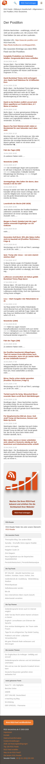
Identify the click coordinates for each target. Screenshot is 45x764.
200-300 (31, 758)
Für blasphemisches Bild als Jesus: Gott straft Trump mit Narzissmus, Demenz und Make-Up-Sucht (20, 418)
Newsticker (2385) (11, 162)
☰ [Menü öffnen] (41, 3)
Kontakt (6, 735)
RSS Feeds (8, 9)
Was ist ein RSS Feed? (12, 752)
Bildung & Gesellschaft (22, 9)
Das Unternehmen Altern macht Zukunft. (20, 595)
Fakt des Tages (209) (12, 150)
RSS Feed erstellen (11, 750)
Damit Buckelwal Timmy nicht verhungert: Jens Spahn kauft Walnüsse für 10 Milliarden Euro (21, 80)
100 (17, 758)
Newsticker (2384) (11, 321)
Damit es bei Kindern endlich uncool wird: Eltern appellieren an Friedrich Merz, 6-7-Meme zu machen (20, 104)
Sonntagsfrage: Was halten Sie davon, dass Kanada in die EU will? (21, 183)
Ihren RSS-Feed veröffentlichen (18, 722)
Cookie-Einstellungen (11, 741)
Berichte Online (10, 688)
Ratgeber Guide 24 (12, 550)
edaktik (7, 692)
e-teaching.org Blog (12, 699)
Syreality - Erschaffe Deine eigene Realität (20, 543)
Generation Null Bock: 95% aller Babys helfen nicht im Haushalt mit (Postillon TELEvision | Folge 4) (22, 239)
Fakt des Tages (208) (12, 341)
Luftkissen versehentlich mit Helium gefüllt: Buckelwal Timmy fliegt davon (21, 278)
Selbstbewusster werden (14, 588)
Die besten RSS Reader (12, 755)
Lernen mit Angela (11, 546)
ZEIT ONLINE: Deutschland (15, 695)
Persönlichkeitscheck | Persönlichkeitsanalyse (22, 562)
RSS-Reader (10, 529)
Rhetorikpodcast (11, 585)
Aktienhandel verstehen (13, 598)
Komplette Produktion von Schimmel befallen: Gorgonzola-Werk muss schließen (21, 57)
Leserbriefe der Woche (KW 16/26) (17, 204)
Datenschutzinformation (12, 738)
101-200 (23, 758)
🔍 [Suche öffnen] (15, 3)
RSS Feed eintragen (28, 3)
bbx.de (7, 591)
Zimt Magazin (10, 553)
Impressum (8, 732)
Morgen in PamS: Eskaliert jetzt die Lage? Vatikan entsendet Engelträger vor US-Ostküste (20, 223)
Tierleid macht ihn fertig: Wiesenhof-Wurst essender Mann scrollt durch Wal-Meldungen (21, 395)
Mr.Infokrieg (9, 702)
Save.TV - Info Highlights (14, 685)
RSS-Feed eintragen (22, 513)
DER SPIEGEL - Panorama (15, 705)
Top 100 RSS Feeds (11, 747)
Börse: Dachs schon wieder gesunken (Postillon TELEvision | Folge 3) (19, 379)
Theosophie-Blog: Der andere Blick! (18, 540)
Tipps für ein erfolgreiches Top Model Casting (22, 632)
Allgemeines (37, 9)
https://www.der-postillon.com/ (26, 40)
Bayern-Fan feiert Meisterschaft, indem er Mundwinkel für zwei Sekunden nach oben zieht (20, 128)
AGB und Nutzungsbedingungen (16, 744)
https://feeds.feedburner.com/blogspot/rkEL (20, 45)
